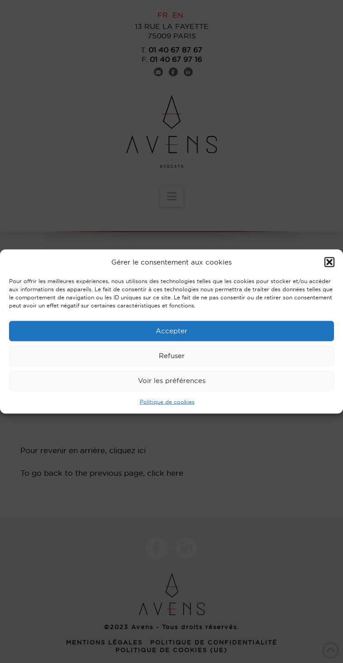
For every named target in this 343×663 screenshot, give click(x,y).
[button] (329, 261)
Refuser (172, 356)
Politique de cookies (167, 401)
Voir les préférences (171, 380)
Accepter (171, 331)
